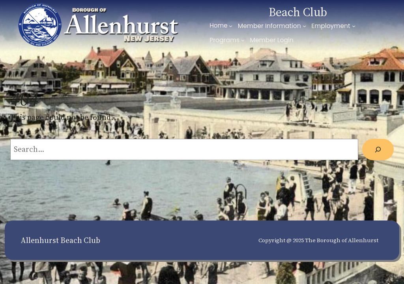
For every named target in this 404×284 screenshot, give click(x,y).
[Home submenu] (230, 26)
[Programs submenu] (243, 40)
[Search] (377, 149)
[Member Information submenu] (304, 26)
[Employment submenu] (353, 26)
